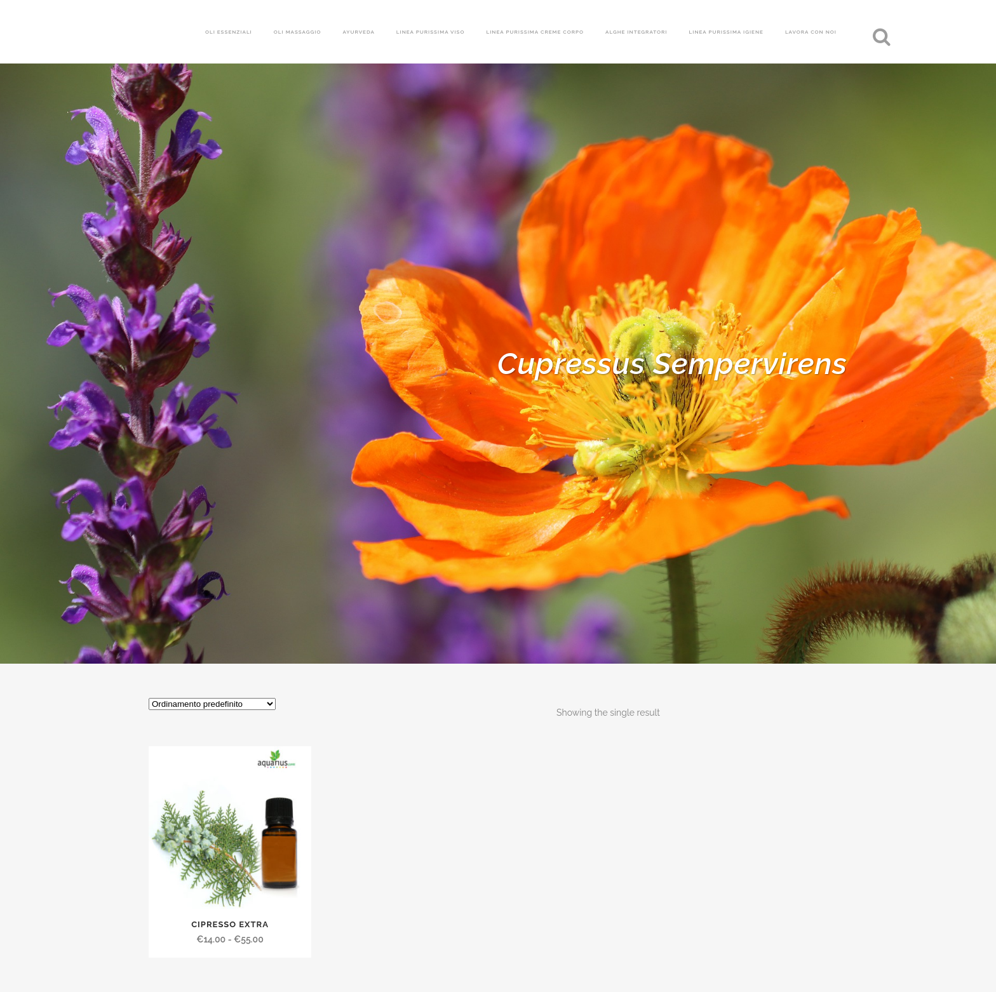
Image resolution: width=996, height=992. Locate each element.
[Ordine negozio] (212, 704)
